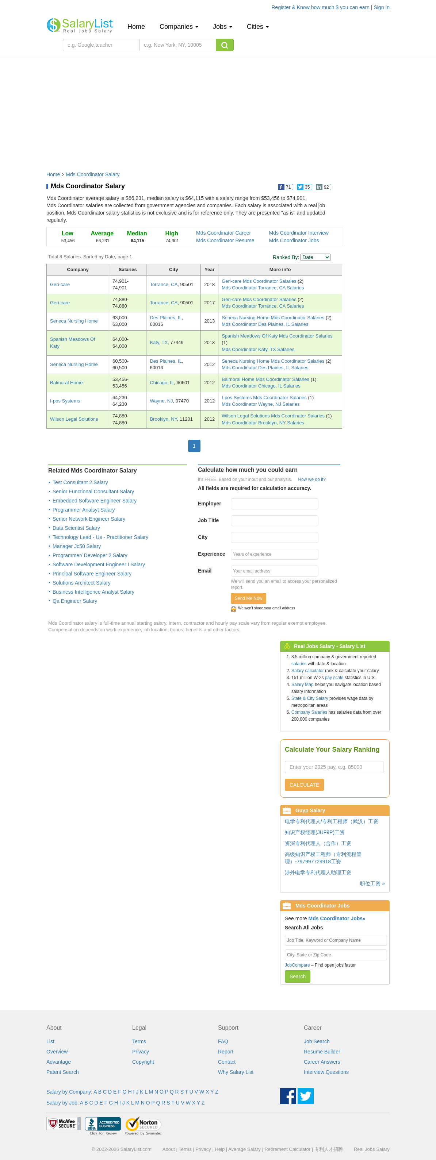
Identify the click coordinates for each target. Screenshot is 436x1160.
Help (220, 1149)
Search (298, 976)
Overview (57, 1052)
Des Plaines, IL (165, 317)
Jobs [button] (222, 26)
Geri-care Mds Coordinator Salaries (260, 281)
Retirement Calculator (287, 1149)
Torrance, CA (163, 284)
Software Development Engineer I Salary (99, 564)
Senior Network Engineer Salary (89, 519)
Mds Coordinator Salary (92, 174)
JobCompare (297, 965)
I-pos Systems (65, 401)
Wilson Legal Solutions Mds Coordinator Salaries (274, 416)
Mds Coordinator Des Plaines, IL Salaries (265, 324)
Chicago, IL (162, 382)
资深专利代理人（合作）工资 (318, 843)
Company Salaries (309, 712)
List (50, 1041)
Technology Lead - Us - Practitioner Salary (100, 537)
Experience (211, 554)
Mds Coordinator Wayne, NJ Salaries (260, 404)
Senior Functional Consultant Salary (93, 491)
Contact (227, 1062)
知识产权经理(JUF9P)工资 (315, 832)
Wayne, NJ (161, 401)
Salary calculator (307, 670)
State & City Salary (309, 698)
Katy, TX (159, 342)
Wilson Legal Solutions (74, 419)
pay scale (334, 677)
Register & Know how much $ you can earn (321, 7)
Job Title (208, 520)
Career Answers (322, 1062)
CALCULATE (304, 785)
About (168, 1149)
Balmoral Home (66, 382)
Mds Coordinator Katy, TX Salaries (258, 349)
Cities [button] (258, 26)
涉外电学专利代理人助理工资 (318, 872)
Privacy (140, 1052)
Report (225, 1052)
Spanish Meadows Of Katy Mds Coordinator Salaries (277, 336)
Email (204, 571)
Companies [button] (179, 26)
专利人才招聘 (328, 1149)
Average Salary (244, 1149)
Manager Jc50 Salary (77, 546)
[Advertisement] (218, 110)
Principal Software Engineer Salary (92, 574)
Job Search (317, 1041)
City (202, 537)
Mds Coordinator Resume (225, 240)
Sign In (382, 7)
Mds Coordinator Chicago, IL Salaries (261, 386)
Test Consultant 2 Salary (80, 482)
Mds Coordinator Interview (299, 233)
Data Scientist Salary (76, 528)
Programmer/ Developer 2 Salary (90, 555)
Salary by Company (68, 1092)
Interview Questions (326, 1072)
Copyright (143, 1062)
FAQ (223, 1041)
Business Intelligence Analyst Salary (93, 592)
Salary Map (302, 684)
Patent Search (62, 1072)
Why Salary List (235, 1072)
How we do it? (311, 479)
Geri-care (60, 284)
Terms (139, 1041)
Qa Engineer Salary (75, 601)
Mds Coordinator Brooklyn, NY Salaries (263, 422)
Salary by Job (61, 1103)
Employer (209, 503)
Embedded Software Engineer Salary (95, 501)
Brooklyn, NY (163, 419)
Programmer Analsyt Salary (84, 510)
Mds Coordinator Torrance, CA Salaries (263, 287)
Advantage (58, 1062)
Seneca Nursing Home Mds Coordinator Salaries (274, 317)
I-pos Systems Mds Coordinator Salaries (265, 397)
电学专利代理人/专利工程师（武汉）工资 (331, 821)
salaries (298, 663)
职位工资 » (372, 883)
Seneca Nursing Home (74, 321)
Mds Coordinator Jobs (294, 240)
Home (138, 26)
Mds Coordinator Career (223, 233)
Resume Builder (322, 1052)
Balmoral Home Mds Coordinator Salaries (266, 379)
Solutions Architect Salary (82, 583)
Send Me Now (248, 598)
